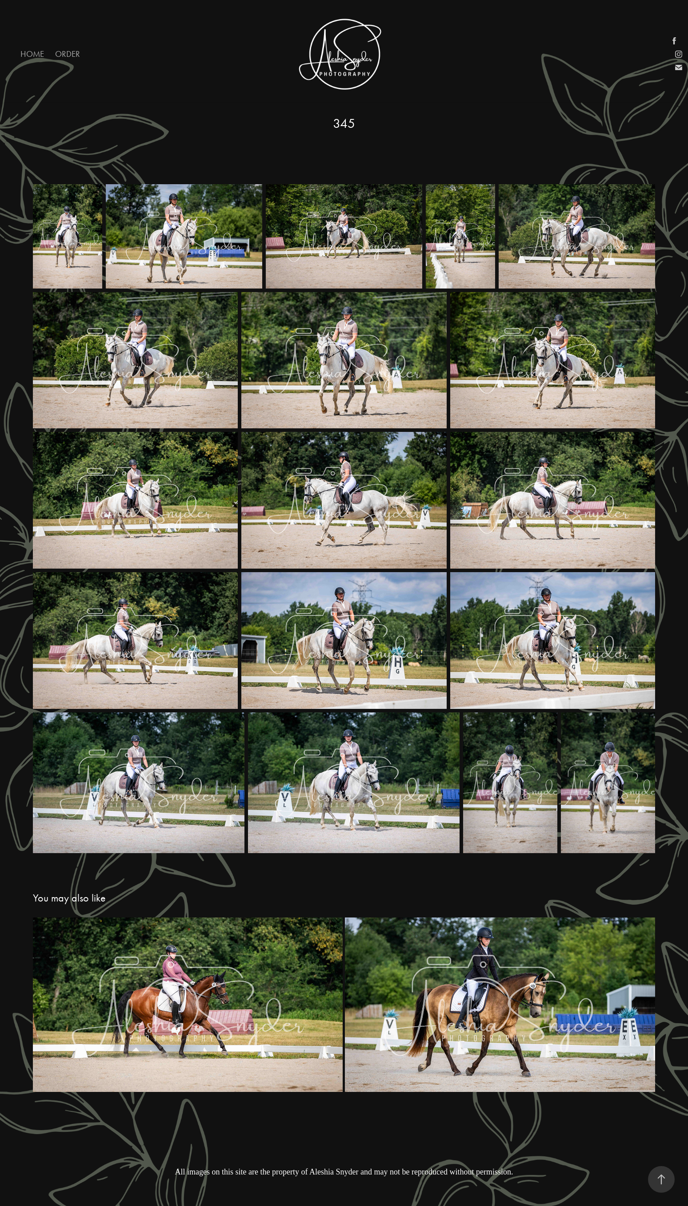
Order (67, 54)
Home (32, 54)
